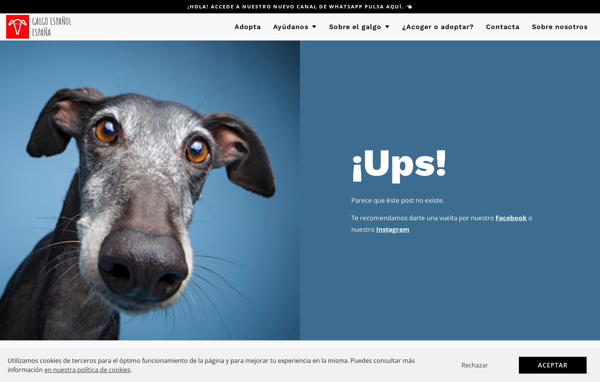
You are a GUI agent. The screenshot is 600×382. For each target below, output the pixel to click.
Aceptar (552, 365)
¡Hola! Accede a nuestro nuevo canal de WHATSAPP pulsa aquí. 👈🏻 (300, 6)
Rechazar (474, 365)
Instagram (392, 229)
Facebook (511, 217)
